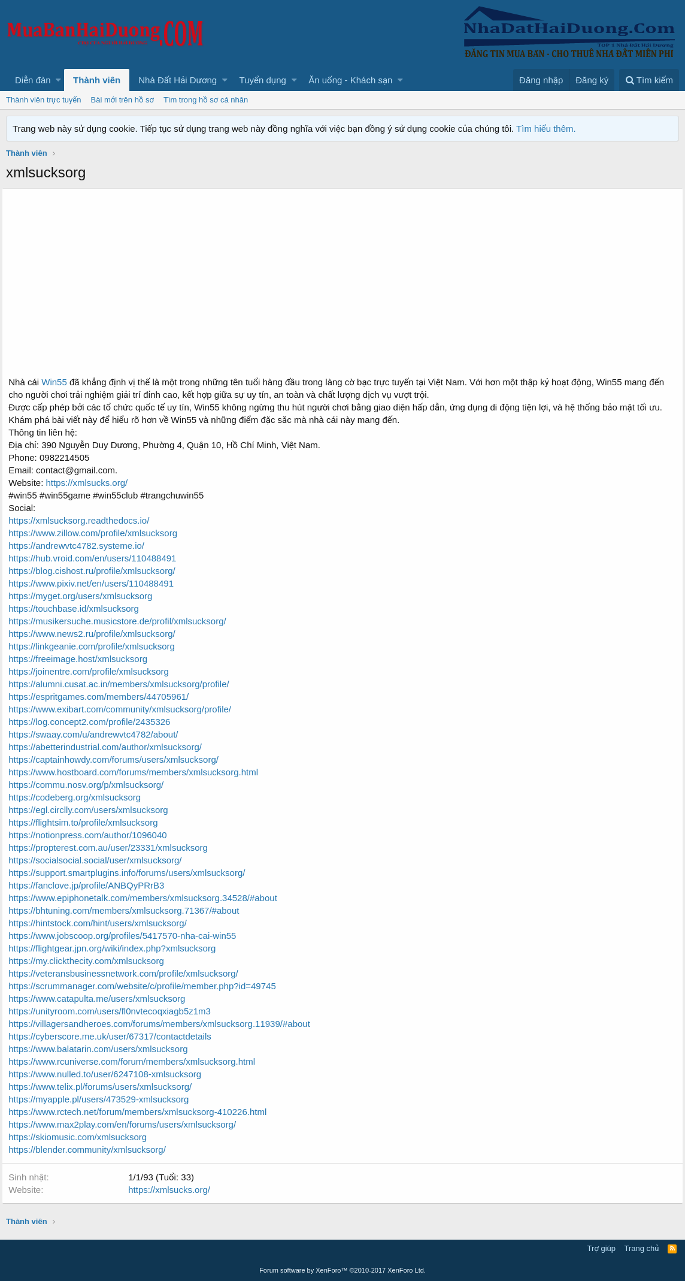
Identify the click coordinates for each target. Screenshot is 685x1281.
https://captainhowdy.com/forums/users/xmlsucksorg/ (118, 759)
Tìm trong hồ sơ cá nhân (205, 99)
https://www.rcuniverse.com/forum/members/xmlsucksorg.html (136, 1061)
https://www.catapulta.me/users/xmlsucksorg (101, 998)
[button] (58, 80)
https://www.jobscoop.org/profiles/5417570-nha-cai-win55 (126, 935)
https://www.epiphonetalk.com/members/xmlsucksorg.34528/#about (147, 898)
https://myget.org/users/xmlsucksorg (84, 596)
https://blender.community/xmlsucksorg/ (91, 1149)
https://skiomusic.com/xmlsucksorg (82, 1137)
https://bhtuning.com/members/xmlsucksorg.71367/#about (128, 910)
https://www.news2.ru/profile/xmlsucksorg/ (96, 634)
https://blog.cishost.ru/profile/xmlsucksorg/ (96, 571)
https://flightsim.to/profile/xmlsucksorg (87, 822)
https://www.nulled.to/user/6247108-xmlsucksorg (109, 1074)
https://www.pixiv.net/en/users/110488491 (95, 583)
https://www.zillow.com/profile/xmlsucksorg (97, 533)
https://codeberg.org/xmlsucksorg (79, 797)
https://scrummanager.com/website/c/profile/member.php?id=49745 (146, 986)
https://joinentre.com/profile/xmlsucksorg (93, 671)
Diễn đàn (33, 80)
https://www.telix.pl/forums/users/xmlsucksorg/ (104, 1086)
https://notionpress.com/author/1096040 (92, 835)
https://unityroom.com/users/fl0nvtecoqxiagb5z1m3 (114, 1011)
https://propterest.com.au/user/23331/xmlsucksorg (112, 847)
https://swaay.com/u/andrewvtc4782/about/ (97, 734)
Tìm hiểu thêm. (546, 128)
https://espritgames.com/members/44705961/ (103, 696)
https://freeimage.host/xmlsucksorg (82, 659)
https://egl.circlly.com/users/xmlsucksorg (92, 810)
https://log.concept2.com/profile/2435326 (93, 722)
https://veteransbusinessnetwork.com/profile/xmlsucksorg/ (128, 973)
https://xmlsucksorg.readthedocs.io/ (83, 520)
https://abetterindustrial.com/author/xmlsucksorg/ (109, 747)
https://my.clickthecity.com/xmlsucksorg (90, 961)
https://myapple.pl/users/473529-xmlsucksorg (103, 1099)
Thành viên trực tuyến (43, 99)
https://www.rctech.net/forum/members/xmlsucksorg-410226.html (142, 1112)
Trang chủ (642, 1248)
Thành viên (96, 80)
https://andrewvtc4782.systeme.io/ (80, 545)
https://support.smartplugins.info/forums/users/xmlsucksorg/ (131, 873)
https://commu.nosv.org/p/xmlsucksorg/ (90, 785)
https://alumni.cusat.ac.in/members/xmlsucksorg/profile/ (123, 684)
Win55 (57, 382)
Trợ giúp (601, 1248)
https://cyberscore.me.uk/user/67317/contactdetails (114, 1036)
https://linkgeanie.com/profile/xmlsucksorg (96, 646)
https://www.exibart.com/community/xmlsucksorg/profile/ (124, 709)
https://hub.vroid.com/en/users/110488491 (96, 558)
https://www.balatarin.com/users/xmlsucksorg (102, 1049)
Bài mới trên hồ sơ (122, 99)
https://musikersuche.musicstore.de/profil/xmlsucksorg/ (121, 621)
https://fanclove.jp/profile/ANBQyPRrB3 (90, 885)
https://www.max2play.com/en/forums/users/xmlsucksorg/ (126, 1124)
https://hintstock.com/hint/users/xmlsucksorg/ (102, 923)
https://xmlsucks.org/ (89, 483)
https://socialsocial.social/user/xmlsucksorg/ (99, 860)
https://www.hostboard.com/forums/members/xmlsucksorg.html (137, 772)
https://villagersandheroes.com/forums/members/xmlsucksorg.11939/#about (163, 1024)
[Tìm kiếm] (649, 80)
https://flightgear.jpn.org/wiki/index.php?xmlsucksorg (116, 948)
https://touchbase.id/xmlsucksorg (78, 608)
